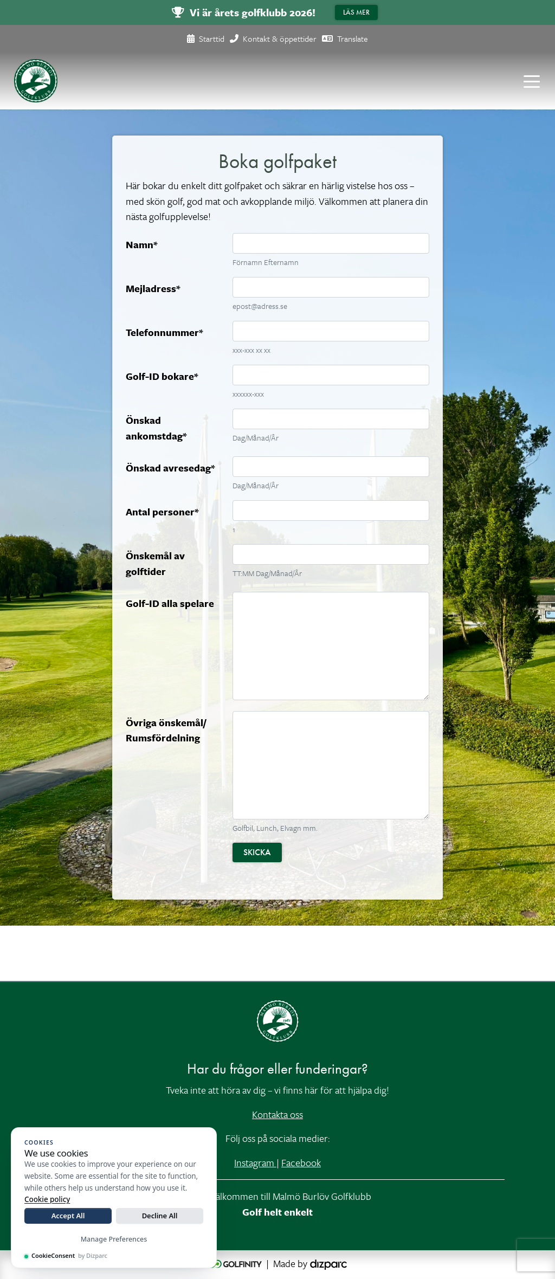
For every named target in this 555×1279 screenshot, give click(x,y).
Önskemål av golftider (155, 563)
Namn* (141, 244)
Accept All (68, 1215)
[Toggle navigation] (531, 80)
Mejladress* (153, 288)
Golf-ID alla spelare (170, 603)
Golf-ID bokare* (162, 376)
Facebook (301, 1162)
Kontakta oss (277, 1114)
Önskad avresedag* (170, 468)
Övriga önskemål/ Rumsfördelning (166, 730)
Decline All (160, 1215)
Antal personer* (162, 512)
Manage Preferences (114, 1239)
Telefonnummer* (164, 332)
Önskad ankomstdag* (156, 428)
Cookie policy (47, 1199)
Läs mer (356, 12)
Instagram (255, 1162)
